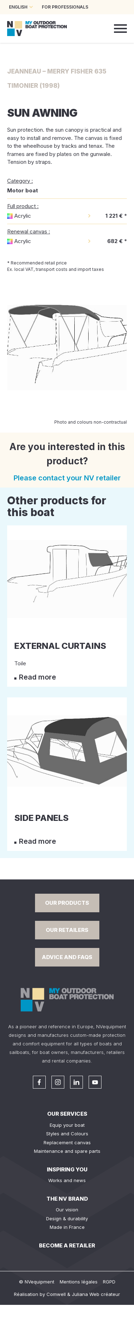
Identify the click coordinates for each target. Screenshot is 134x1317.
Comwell (56, 1294)
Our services (67, 1113)
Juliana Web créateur (96, 1294)
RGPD (109, 1282)
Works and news (67, 1180)
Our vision (67, 1209)
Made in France (67, 1227)
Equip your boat (67, 1125)
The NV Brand (67, 1198)
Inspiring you (67, 1169)
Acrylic (22, 215)
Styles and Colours (67, 1133)
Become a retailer (67, 1245)
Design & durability (67, 1218)
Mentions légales (79, 1282)
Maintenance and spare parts (67, 1151)
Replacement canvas (67, 1142)
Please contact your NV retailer (67, 477)
